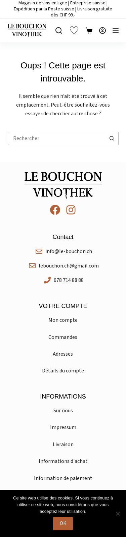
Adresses (63, 354)
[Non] (117, 513)
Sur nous (63, 410)
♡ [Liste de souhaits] (74, 31)
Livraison (63, 444)
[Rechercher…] (56, 138)
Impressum (63, 427)
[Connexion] (102, 30)
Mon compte (63, 320)
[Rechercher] (58, 30)
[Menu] (116, 30)
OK (63, 523)
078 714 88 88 (69, 280)
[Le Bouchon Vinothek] (27, 30)
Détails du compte (63, 370)
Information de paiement (63, 478)
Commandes (62, 337)
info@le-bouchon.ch (68, 251)
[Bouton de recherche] (112, 138)
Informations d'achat (63, 461)
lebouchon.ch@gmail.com (69, 266)
